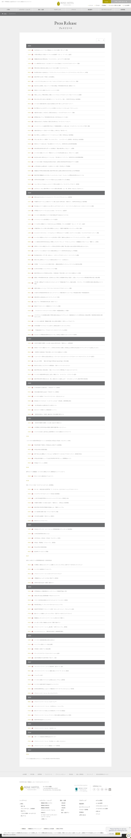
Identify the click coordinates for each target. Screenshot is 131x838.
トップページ (23, 800)
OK (117, 833)
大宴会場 (63, 803)
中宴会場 (63, 805)
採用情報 (123, 9)
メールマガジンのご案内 (102, 808)
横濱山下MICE (59, 828)
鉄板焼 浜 (43, 812)
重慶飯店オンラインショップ (34, 828)
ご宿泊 (8, 9)
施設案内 (90, 9)
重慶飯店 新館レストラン (46, 803)
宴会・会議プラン (65, 812)
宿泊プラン (23, 811)
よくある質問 (126, 5)
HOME (5, 13)
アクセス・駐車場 (83, 809)
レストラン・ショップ (24, 9)
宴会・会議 (41, 9)
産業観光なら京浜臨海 (49, 828)
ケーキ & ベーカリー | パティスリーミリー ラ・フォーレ (49, 815)
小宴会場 (63, 807)
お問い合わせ (82, 815)
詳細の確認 (111, 833)
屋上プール (23, 815)
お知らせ (98, 811)
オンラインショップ (106, 9)
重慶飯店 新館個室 (45, 807)
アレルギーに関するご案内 (115, 5)
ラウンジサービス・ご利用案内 (28, 808)
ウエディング (57, 9)
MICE (62, 810)
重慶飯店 (24, 828)
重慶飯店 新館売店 (45, 805)
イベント (91, 5)
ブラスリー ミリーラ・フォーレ (48, 810)
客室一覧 (23, 806)
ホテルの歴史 (99, 800)
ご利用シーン (44, 819)
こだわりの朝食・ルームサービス (28, 813)
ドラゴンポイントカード (102, 806)
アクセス (98, 5)
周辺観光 (104, 5)
